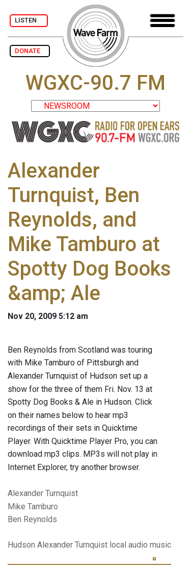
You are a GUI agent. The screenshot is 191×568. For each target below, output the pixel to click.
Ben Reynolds (32, 519)
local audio (129, 545)
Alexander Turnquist (43, 493)
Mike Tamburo (33, 506)
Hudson (21, 545)
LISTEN (29, 20)
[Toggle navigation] (162, 21)
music (160, 545)
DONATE (30, 51)
